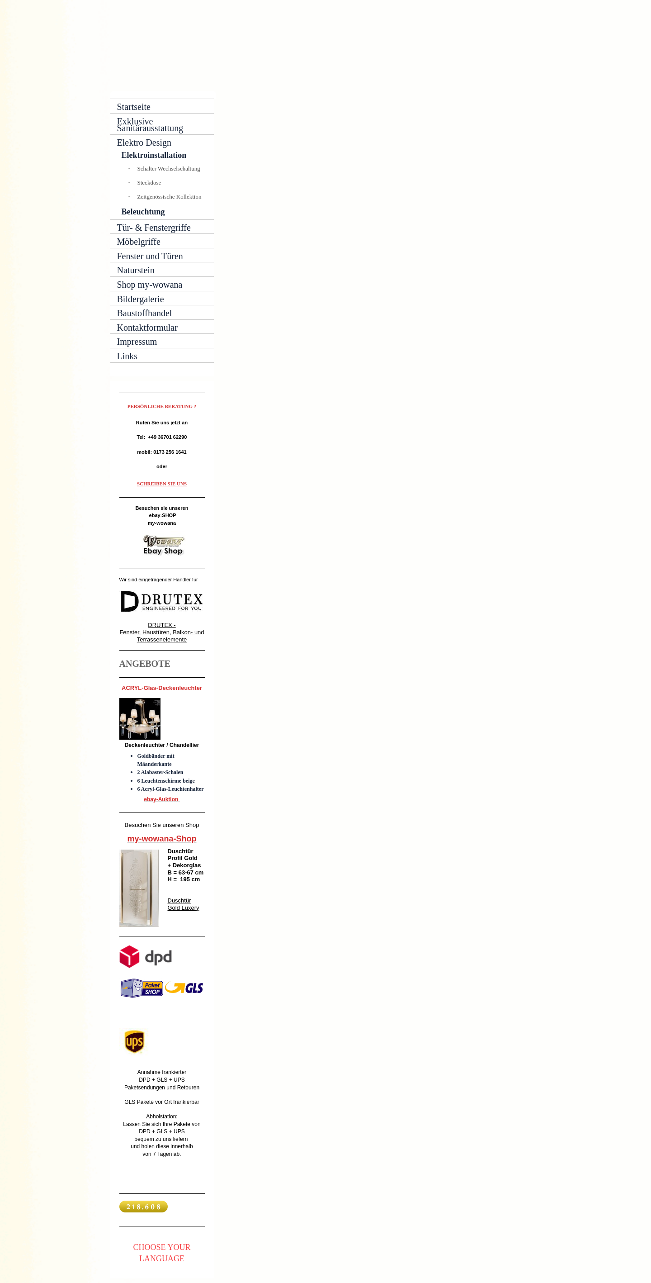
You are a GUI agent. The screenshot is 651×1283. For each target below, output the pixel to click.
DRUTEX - (161, 625)
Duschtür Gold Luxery (183, 904)
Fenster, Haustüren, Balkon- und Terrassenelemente (161, 636)
